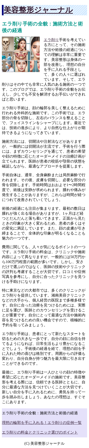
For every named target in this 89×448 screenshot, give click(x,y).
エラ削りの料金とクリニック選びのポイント (40, 432)
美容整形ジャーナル (38, 10)
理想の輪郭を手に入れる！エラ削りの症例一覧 (42, 423)
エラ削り (51, 40)
